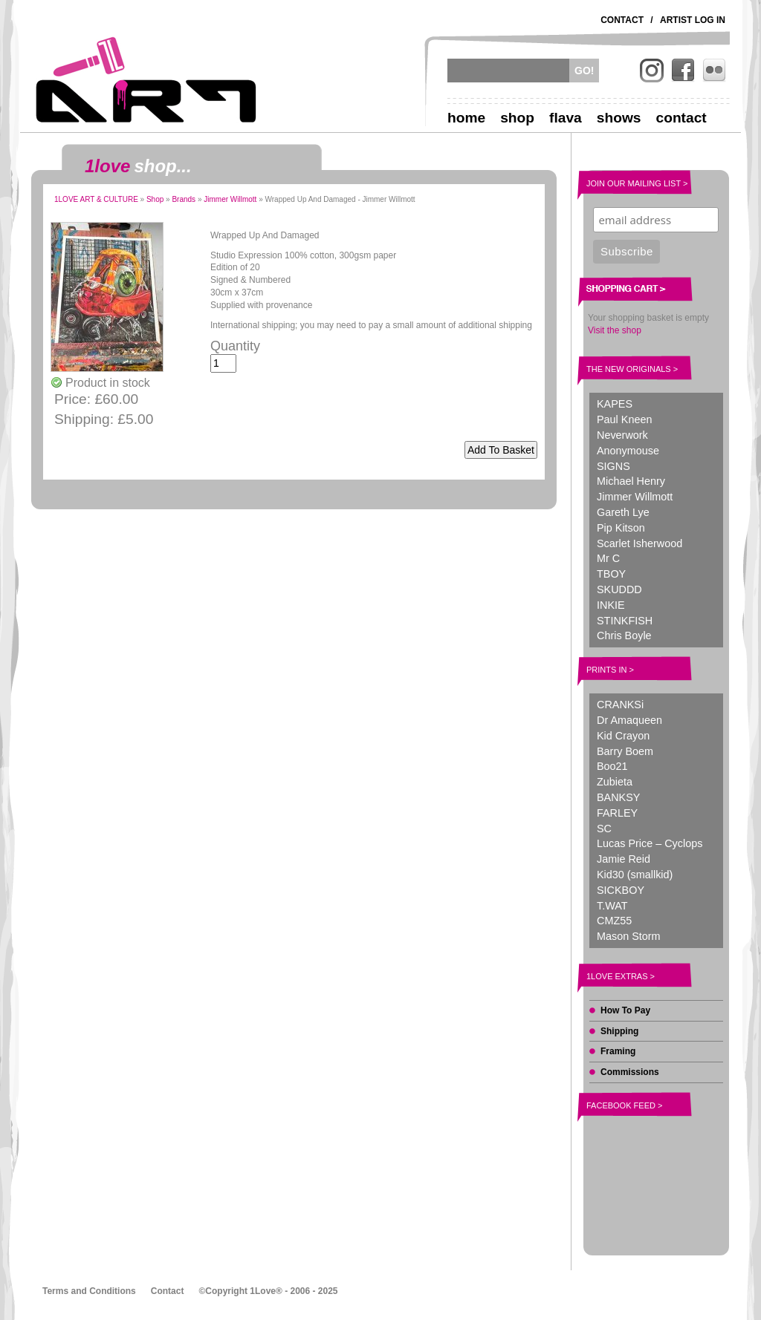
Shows (619, 117)
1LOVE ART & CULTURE (96, 199)
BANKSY (618, 797)
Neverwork (622, 435)
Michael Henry (631, 481)
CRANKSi (620, 704)
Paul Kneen (624, 419)
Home (466, 117)
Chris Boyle (624, 635)
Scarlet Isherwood (639, 543)
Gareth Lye (623, 512)
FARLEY (617, 813)
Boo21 (612, 766)
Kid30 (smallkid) (635, 874)
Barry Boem (625, 751)
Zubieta (614, 782)
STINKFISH (624, 621)
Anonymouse (628, 451)
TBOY (611, 574)
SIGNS (613, 466)
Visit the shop (614, 330)
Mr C (608, 558)
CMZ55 (614, 921)
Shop (517, 117)
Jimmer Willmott (230, 199)
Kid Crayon (623, 736)
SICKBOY (620, 890)
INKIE (611, 605)
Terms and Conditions (89, 1291)
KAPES (614, 404)
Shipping (619, 1031)
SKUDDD (619, 589)
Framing (617, 1051)
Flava (565, 117)
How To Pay (625, 1010)
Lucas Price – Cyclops (649, 843)
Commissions (629, 1072)
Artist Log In (692, 20)
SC (604, 828)
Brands (183, 199)
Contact (622, 20)
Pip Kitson (621, 528)
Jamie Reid (623, 859)
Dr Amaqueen (629, 720)
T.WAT (612, 906)
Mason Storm (629, 936)
